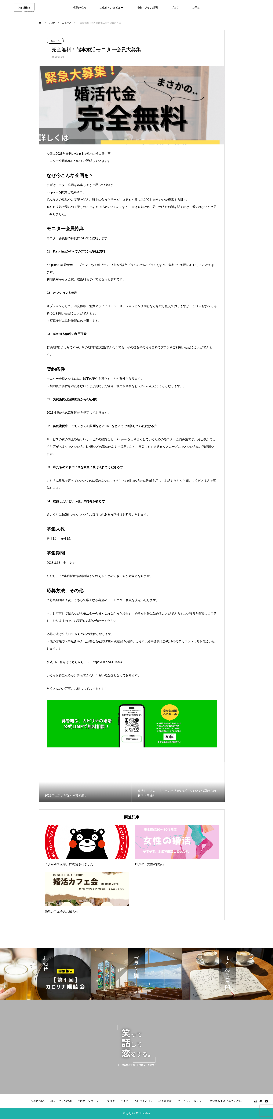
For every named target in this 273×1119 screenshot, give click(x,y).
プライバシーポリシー (190, 1101)
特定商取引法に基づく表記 (226, 1101)
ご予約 (196, 7)
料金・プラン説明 (147, 7)
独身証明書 (165, 1101)
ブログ (175, 7)
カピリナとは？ (143, 1101)
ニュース (55, 41)
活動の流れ (79, 7)
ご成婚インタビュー (111, 7)
